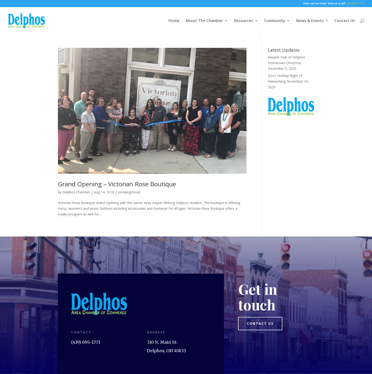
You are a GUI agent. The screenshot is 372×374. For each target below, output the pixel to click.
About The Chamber (204, 21)
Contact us (260, 323)
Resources (243, 21)
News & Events (310, 21)
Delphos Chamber (76, 192)
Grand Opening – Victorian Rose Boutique (117, 184)
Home (173, 21)
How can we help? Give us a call (334, 3)
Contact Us (345, 21)
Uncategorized (129, 192)
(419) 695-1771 (85, 342)
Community (274, 21)
